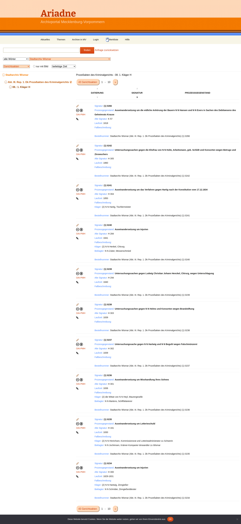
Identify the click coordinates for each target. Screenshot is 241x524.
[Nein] (237, 519)
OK (170, 519)
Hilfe (127, 39)
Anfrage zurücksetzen (107, 50)
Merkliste (112, 40)
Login (96, 39)
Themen (61, 39)
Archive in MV (79, 39)
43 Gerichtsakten (88, 82)
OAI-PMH (80, 114)
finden (87, 50)
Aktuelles (45, 39)
